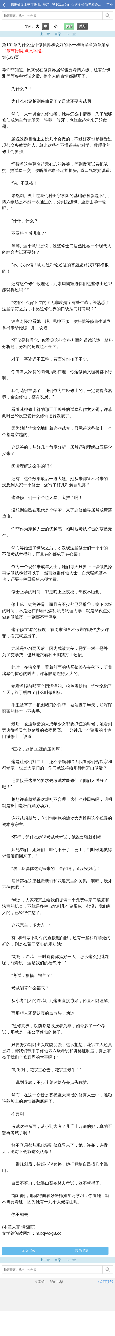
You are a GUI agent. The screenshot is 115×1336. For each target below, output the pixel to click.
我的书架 (82, 1251)
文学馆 (40, 1282)
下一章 (70, 34)
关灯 (82, 26)
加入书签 (28, 1251)
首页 (109, 4)
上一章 (45, 34)
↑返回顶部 (105, 1282)
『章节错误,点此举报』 (23, 51)
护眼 (69, 26)
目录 (58, 34)
